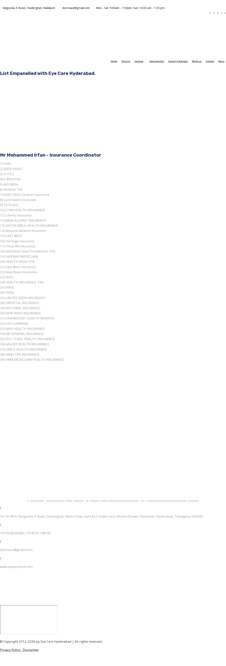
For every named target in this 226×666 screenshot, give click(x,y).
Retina (113, 424)
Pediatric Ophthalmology (113, 432)
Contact (210, 61)
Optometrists (156, 61)
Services (139, 61)
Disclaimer (31, 650)
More (221, 61)
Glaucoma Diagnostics (113, 449)
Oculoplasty (113, 441)
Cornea (113, 415)
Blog (113, 483)
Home (114, 61)
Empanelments (113, 474)
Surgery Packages (178, 61)
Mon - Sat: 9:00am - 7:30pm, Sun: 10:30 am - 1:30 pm (130, 8)
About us (197, 61)
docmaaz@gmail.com (75, 8)
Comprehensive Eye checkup (113, 457)
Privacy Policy (11, 650)
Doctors (125, 61)
